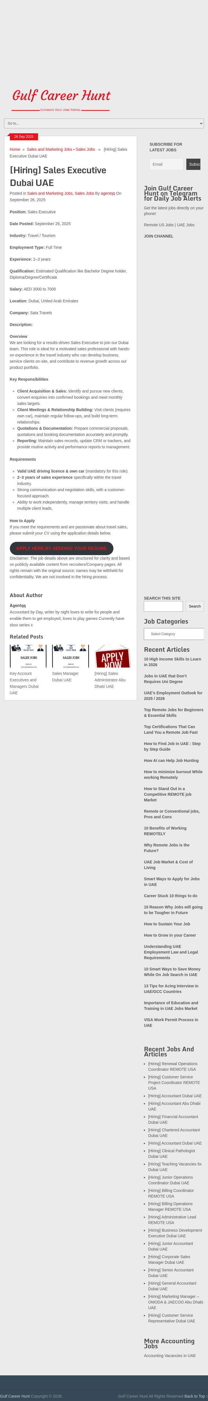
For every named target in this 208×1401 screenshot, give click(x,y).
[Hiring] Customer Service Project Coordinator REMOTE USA (174, 1082)
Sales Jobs (85, 149)
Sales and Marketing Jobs (49, 149)
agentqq (108, 193)
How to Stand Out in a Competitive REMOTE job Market (167, 794)
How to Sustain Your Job (167, 924)
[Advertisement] (104, 39)
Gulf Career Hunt (15, 1396)
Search (195, 606)
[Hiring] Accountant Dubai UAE (175, 1096)
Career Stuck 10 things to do (170, 896)
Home (15, 149)
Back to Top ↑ (196, 1396)
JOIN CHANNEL (158, 236)
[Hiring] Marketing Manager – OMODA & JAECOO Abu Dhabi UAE (175, 1302)
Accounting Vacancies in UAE (170, 1355)
